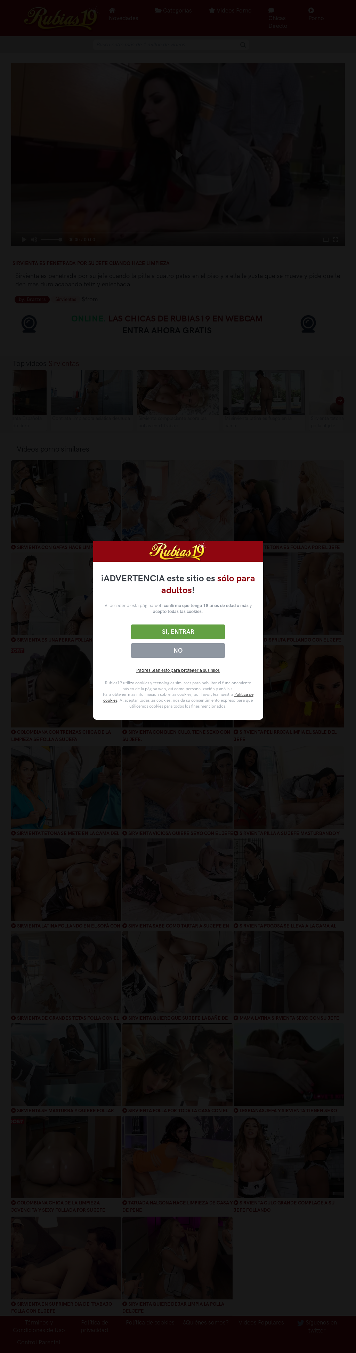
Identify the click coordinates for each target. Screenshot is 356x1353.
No (178, 650)
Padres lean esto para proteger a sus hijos (178, 670)
